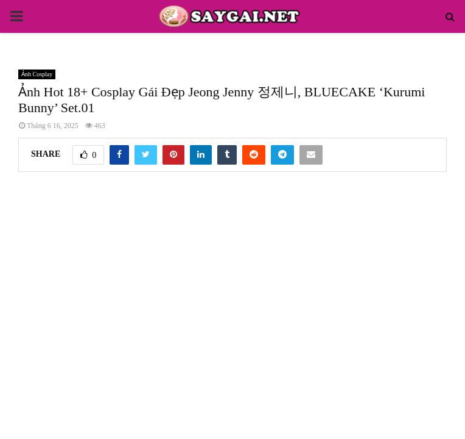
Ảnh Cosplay (36, 74)
